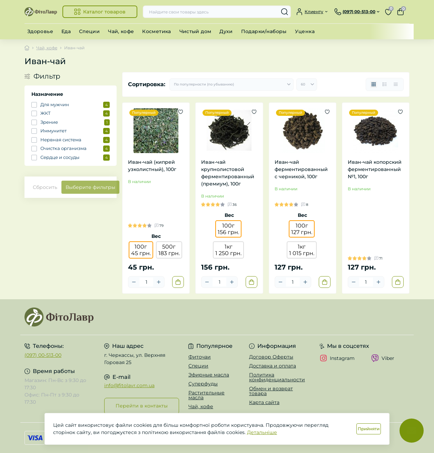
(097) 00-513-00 (42, 355)
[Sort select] (231, 84)
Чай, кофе (121, 31)
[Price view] (395, 84)
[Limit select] (306, 84)
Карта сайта (264, 402)
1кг (228, 249)
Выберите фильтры (90, 187)
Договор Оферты (271, 357)
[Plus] (158, 282)
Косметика (156, 31)
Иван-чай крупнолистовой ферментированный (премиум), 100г (227, 173)
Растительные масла (206, 395)
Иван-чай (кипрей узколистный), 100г (152, 165)
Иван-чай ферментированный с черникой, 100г (301, 169)
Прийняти (368, 428)
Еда (66, 31)
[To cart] (178, 282)
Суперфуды (203, 384)
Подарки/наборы (264, 31)
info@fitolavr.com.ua (129, 385)
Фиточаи (199, 357)
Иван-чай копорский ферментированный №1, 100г (375, 169)
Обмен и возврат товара (271, 390)
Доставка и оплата (272, 366)
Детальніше (262, 432)
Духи (226, 31)
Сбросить (45, 187)
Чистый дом (195, 31)
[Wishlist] (180, 111)
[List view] (384, 84)
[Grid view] (373, 84)
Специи (89, 31)
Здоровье (40, 31)
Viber (382, 358)
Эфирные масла (208, 375)
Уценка (305, 31)
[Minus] (133, 282)
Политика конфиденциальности (277, 377)
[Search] (284, 11)
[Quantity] (146, 282)
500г (169, 249)
